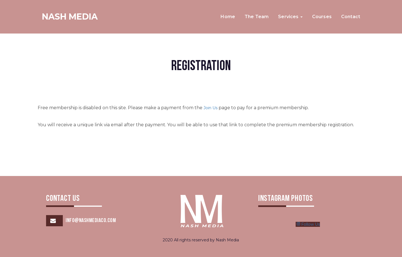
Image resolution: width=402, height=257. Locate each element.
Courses (322, 16)
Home (228, 16)
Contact (350, 16)
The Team (257, 16)
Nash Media (70, 16)
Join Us (210, 107)
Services (290, 16)
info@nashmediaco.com (91, 220)
